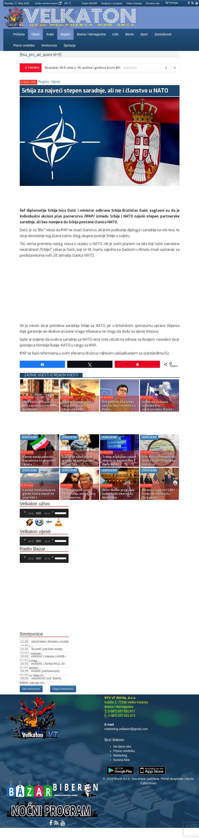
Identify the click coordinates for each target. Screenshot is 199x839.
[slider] (38, 513)
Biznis (129, 34)
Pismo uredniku (24, 45)
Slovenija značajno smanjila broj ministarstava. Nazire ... (158, 405)
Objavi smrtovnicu (63, 688)
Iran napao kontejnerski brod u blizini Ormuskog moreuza (159, 460)
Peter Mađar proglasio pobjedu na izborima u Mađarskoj (118, 493)
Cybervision (148, 783)
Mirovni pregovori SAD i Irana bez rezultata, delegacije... (158, 493)
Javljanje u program (111, 3)
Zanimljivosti (162, 34)
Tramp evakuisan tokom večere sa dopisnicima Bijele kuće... (119, 460)
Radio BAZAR (89, 3)
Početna (19, 34)
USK (115, 34)
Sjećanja (70, 45)
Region (65, 34)
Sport (144, 34)
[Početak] (25, 512)
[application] (44, 513)
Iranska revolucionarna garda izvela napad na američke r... (38, 493)
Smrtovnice (49, 45)
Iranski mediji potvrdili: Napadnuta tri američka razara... (39, 460)
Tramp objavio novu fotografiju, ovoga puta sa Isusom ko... (79, 493)
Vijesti (35, 34)
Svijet (50, 34)
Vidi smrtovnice (31, 688)
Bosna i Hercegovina (91, 34)
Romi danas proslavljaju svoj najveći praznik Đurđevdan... (39, 405)
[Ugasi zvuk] (52, 512)
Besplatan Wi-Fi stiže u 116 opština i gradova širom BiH (82, 68)
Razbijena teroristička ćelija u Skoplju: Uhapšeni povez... (77, 405)
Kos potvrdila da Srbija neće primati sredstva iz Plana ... (119, 405)
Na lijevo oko (153, 3)
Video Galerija (134, 3)
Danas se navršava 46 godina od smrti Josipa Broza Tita (78, 460)
